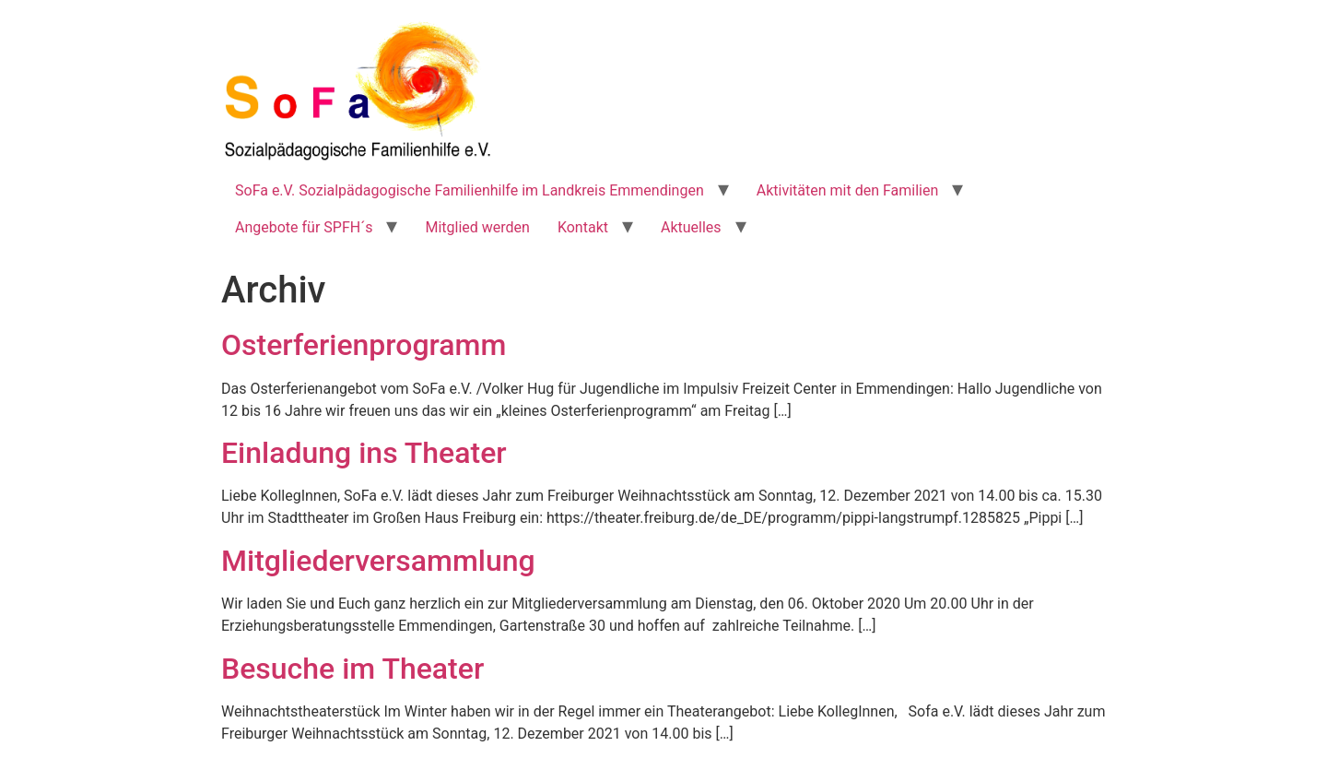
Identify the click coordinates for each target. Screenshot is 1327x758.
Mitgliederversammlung (378, 560)
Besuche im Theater (352, 668)
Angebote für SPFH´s (303, 227)
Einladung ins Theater (364, 452)
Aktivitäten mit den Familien (848, 190)
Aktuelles (691, 227)
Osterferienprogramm (363, 344)
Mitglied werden (477, 227)
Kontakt (583, 227)
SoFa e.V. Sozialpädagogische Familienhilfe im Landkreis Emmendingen (469, 190)
